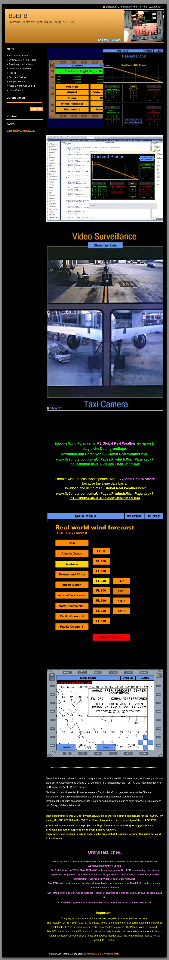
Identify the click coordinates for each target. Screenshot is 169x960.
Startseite (111, 6)
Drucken (156, 6)
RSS (144, 6)
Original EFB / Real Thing (22, 59)
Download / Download (20, 68)
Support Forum (17, 81)
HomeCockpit (16, 90)
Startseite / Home (19, 55)
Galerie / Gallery (17, 77)
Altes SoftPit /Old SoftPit (22, 85)
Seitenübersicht (129, 6)
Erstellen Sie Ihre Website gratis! (102, 953)
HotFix (12, 72)
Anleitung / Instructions (21, 64)
